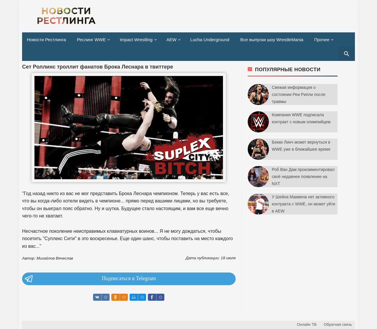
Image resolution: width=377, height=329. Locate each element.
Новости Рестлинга (46, 39)
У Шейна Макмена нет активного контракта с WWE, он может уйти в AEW (303, 204)
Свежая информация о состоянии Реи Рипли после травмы (298, 94)
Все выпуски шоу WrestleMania (271, 39)
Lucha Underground (209, 39)
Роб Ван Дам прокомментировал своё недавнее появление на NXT (303, 176)
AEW (171, 39)
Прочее (322, 39)
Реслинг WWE (91, 39)
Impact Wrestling (136, 39)
